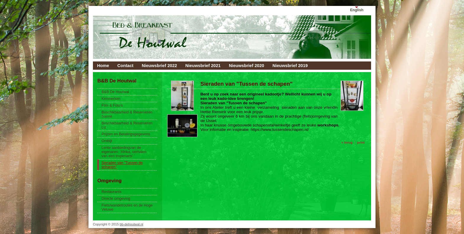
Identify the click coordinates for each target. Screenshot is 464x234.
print (361, 142)
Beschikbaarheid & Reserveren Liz (127, 125)
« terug (346, 142)
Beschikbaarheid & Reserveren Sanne (127, 114)
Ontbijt (107, 141)
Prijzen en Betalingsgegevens (126, 134)
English (356, 10)
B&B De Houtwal (115, 92)
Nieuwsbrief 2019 (290, 65)
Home (103, 65)
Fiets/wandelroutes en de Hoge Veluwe (127, 207)
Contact (125, 65)
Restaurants (111, 192)
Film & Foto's (112, 105)
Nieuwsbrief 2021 (202, 65)
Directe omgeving (116, 198)
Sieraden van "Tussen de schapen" (122, 165)
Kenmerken (111, 99)
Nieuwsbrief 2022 (159, 65)
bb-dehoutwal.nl (131, 224)
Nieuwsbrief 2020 (246, 65)
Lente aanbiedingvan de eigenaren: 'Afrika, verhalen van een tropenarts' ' (124, 152)
